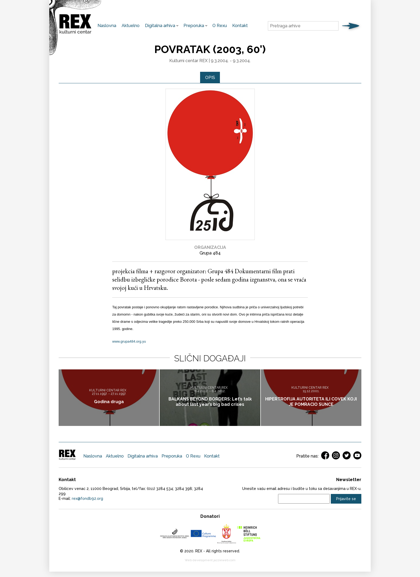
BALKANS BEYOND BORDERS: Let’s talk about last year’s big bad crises (210, 401)
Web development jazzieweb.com (210, 560)
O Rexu (219, 25)
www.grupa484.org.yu (129, 342)
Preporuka (192, 25)
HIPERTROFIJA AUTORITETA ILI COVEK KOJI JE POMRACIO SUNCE (311, 401)
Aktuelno (131, 25)
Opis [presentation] (210, 77)
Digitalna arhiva (158, 25)
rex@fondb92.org (87, 499)
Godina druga (109, 401)
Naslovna (107, 25)
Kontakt (240, 25)
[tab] (210, 78)
